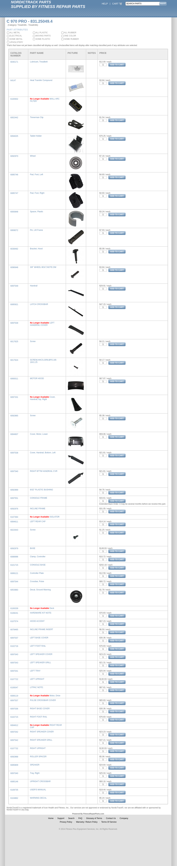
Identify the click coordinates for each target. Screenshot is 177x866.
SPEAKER (34, 765)
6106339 (14, 608)
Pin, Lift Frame (36, 230)
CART (117, 3)
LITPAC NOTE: (36, 687)
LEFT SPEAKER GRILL (40, 662)
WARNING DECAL (38, 798)
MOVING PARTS (42, 36)
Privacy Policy (66, 822)
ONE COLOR (68, 36)
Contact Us (111, 818)
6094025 (14, 136)
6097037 (14, 638)
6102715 (14, 717)
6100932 (14, 99)
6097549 (14, 286)
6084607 (14, 434)
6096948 (14, 267)
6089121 (14, 573)
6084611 (14, 521)
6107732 (14, 748)
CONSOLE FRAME (38, 498)
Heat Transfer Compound (41, 80)
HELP (105, 3)
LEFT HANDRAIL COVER (42, 324)
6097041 (14, 671)
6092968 (14, 757)
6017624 (14, 360)
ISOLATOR (55, 517)
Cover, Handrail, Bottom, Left (42, 452)
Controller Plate (37, 573)
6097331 (14, 397)
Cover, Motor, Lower (39, 434)
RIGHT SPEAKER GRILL (41, 740)
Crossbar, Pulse (37, 581)
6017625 (14, 341)
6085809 (14, 765)
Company (124, 818)
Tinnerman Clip (36, 117)
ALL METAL (13, 32)
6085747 (14, 193)
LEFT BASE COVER (39, 638)
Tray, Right (34, 773)
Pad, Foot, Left (36, 174)
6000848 (14, 212)
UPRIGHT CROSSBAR (40, 781)
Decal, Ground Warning (40, 590)
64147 (13, 80)
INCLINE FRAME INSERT (41, 629)
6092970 (14, 156)
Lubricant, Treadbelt (38, 62)
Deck (52, 608)
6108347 (14, 687)
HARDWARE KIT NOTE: (41, 613)
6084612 (14, 725)
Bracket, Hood (36, 248)
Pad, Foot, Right (37, 193)
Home (50, 818)
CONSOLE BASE (37, 565)
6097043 (14, 654)
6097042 (14, 732)
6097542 (14, 740)
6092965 (14, 416)
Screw (32, 341)
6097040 (14, 773)
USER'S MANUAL (38, 790)
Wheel (33, 156)
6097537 (14, 700)
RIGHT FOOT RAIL (38, 717)
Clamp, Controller (37, 556)
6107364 (14, 517)
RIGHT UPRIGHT (37, 748)
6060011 (14, 378)
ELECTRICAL (14, 36)
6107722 (14, 679)
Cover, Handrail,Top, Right (42, 398)
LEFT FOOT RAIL (38, 646)
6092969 (14, 490)
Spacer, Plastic (36, 211)
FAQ (80, 818)
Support (60, 818)
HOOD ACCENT (37, 621)
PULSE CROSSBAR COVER (43, 700)
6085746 (14, 174)
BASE (32, 548)
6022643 (14, 530)
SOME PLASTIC (41, 39)
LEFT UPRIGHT (37, 679)
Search (71, 818)
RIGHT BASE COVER (39, 708)
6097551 (14, 498)
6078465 (14, 629)
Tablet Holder (36, 136)
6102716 (14, 646)
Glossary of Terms (94, 818)
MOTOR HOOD (37, 378)
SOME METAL (14, 39)
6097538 (14, 453)
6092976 (14, 509)
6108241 (14, 613)
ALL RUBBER (68, 32)
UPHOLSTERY (15, 42)
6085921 (14, 304)
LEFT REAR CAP (37, 521)
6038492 (14, 249)
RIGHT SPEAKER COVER (42, 732)
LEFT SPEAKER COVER (41, 654)
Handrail (33, 286)
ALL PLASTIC (40, 32)
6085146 (14, 781)
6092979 (14, 548)
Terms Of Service (108, 822)
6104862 (14, 798)
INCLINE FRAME (37, 508)
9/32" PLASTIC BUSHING (41, 490)
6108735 (14, 790)
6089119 (14, 696)
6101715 (14, 565)
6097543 (14, 663)
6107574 (14, 621)
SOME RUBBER (70, 39)
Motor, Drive (55, 695)
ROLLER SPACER (38, 756)
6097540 (14, 471)
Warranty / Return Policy (87, 822)
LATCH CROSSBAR (39, 304)
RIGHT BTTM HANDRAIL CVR (43, 471)
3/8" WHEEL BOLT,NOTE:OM (43, 267)
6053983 (14, 590)
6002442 (14, 117)
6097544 (14, 581)
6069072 (14, 230)
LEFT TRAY (35, 671)
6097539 (14, 323)
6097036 (14, 709)
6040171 (14, 62)
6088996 (14, 557)
